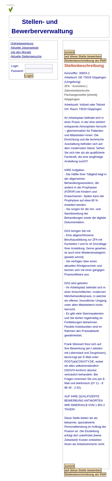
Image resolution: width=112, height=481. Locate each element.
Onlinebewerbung (22, 43)
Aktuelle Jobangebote (25, 47)
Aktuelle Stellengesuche (26, 56)
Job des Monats (21, 52)
